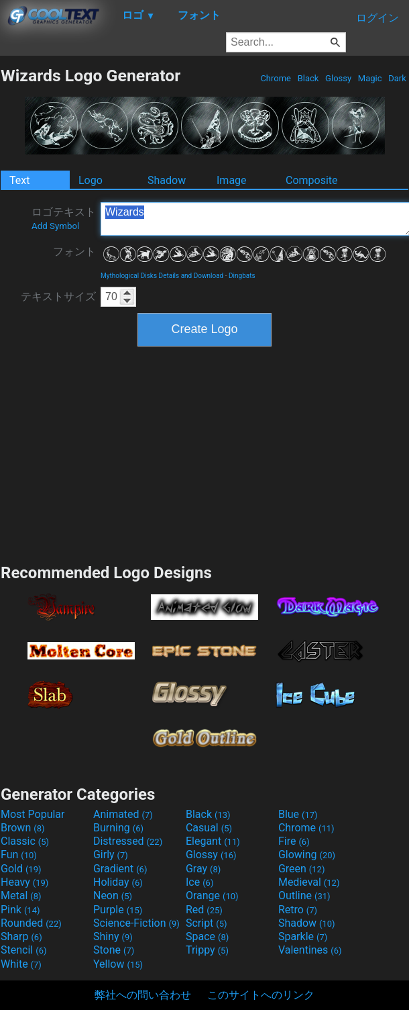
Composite (312, 180)
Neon (112, 895)
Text (19, 180)
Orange (212, 895)
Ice (199, 882)
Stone (113, 950)
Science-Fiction (136, 923)
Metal (21, 895)
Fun (19, 854)
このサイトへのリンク (260, 995)
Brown (22, 827)
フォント (74, 251)
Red (204, 909)
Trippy (207, 950)
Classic (25, 841)
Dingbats (242, 275)
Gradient (120, 868)
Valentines (310, 950)
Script (206, 923)
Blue (298, 814)
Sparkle (302, 936)
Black (307, 78)
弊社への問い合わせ (143, 995)
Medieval (309, 882)
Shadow (167, 180)
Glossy (338, 78)
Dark (397, 78)
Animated (123, 814)
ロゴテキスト (64, 218)
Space (207, 936)
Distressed (127, 841)
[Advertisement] (204, 453)
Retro (297, 909)
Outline (304, 895)
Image (232, 180)
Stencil (23, 950)
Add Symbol (55, 226)
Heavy (24, 882)
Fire (294, 841)
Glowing (306, 854)
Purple (117, 909)
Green (301, 868)
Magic (370, 78)
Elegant (213, 841)
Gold (21, 868)
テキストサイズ (58, 296)
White (21, 964)
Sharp (21, 936)
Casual (209, 827)
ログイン (377, 17)
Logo (90, 180)
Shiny (113, 936)
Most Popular (33, 814)
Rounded (31, 923)
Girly (110, 854)
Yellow (118, 964)
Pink (20, 909)
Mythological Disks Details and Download (162, 275)
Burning (118, 827)
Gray (203, 868)
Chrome (275, 78)
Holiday (118, 882)
